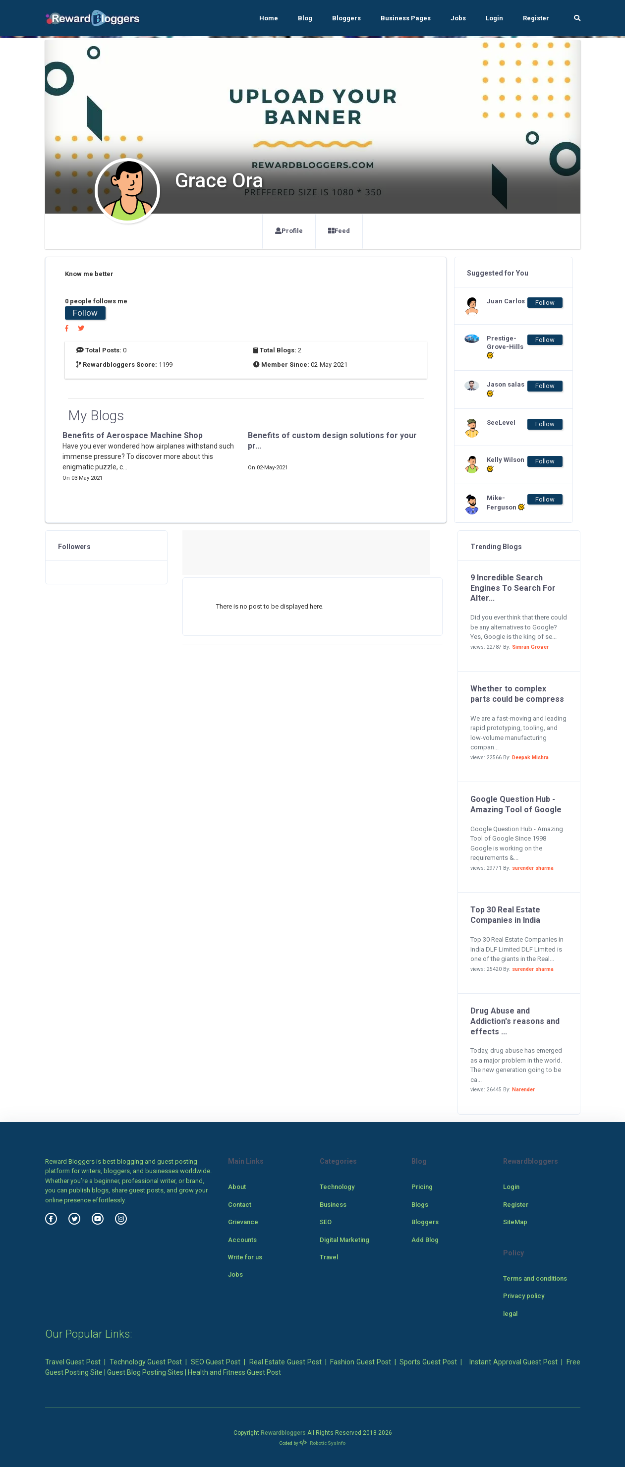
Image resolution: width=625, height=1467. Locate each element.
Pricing (422, 1186)
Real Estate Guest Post (285, 1362)
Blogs (419, 1204)
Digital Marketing (344, 1239)
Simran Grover (530, 647)
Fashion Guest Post (360, 1362)
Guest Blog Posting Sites (145, 1372)
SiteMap (515, 1222)
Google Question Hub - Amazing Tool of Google (516, 804)
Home (268, 18)
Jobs (458, 18)
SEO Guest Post (215, 1362)
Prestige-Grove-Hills (505, 347)
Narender (523, 1089)
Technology (337, 1186)
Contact (239, 1204)
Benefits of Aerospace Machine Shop (132, 435)
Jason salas (505, 389)
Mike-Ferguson (506, 502)
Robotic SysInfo (322, 1443)
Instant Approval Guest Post (513, 1362)
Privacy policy (523, 1295)
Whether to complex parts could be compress (517, 694)
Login (494, 18)
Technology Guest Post (146, 1362)
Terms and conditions (535, 1278)
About (237, 1186)
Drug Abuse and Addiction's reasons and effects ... (515, 1021)
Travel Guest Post (73, 1362)
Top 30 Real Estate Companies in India (505, 915)
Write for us (245, 1257)
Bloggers (346, 18)
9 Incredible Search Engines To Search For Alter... (513, 588)
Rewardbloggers (283, 1432)
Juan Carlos (506, 301)
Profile (289, 230)
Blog (305, 18)
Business (333, 1204)
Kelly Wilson (505, 464)
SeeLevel (501, 422)
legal (510, 1313)
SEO (326, 1222)
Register (536, 18)
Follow (85, 313)
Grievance (243, 1222)
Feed (339, 230)
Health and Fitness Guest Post (234, 1372)
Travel (329, 1257)
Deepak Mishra (530, 757)
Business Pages (406, 18)
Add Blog (425, 1239)
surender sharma (533, 868)
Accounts (242, 1239)
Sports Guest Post (427, 1362)
